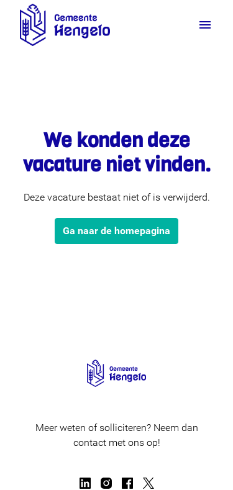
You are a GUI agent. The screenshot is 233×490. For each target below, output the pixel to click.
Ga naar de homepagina (116, 231)
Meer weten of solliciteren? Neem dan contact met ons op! (116, 435)
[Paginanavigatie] (205, 24)
